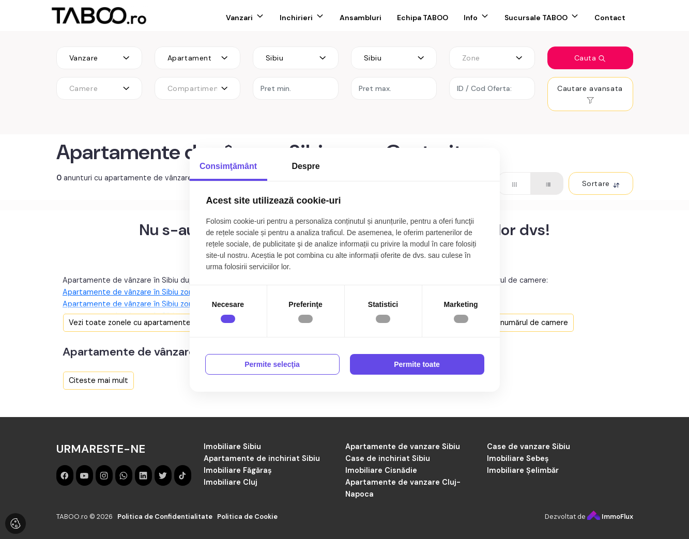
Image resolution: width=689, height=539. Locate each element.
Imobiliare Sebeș (518, 458)
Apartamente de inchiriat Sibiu (262, 458)
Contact (609, 17)
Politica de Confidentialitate (164, 516)
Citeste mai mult (98, 380)
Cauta (590, 58)
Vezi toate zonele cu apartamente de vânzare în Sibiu (163, 322)
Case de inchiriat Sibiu (387, 458)
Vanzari (239, 17)
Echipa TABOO (422, 17)
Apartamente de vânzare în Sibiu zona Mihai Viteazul (155, 292)
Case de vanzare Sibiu (528, 446)
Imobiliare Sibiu (232, 446)
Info (471, 17)
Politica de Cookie (247, 516)
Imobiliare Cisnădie (381, 470)
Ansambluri (360, 17)
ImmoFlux (610, 516)
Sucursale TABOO (536, 17)
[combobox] (99, 58)
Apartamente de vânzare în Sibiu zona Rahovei (144, 304)
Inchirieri (296, 17)
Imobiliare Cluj (230, 482)
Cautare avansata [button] (590, 94)
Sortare (601, 183)
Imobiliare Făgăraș (238, 470)
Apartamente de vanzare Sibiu (402, 446)
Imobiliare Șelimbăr (523, 470)
